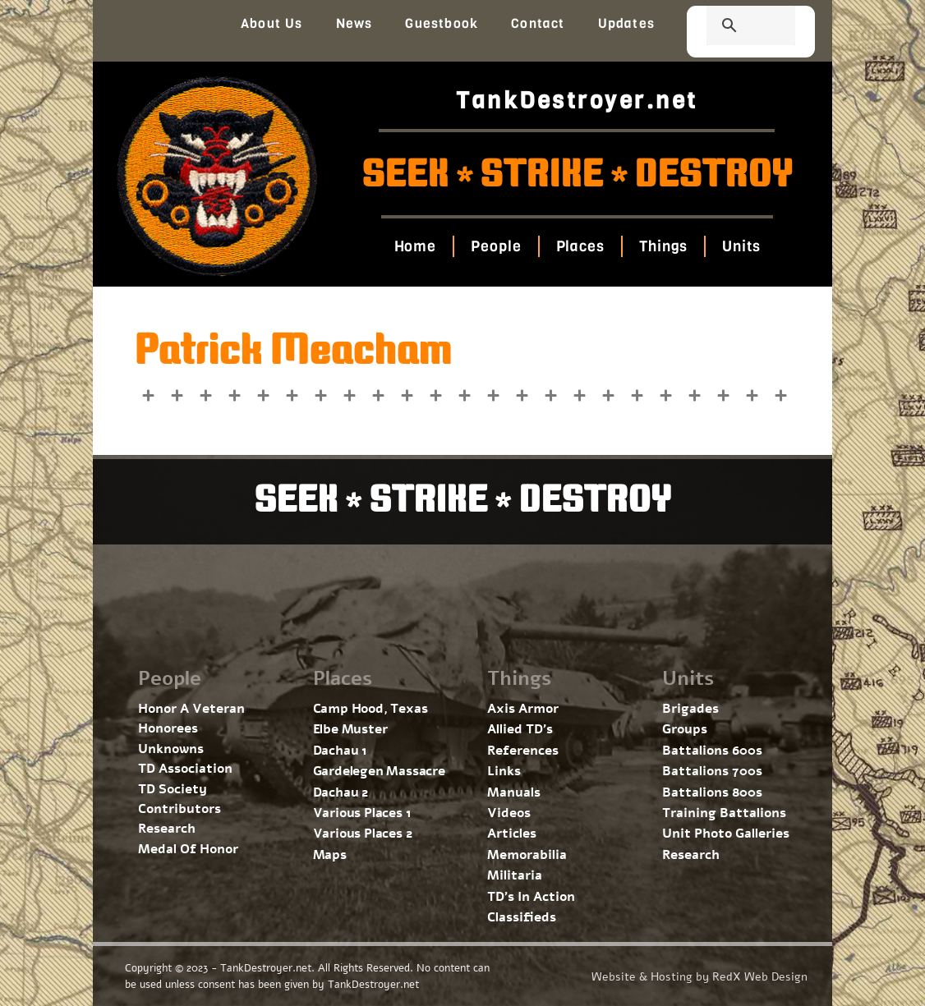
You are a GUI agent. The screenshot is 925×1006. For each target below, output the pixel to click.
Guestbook (441, 23)
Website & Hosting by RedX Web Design (699, 977)
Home (414, 246)
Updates (626, 23)
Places (579, 246)
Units (741, 246)
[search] (731, 27)
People (496, 246)
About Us (272, 23)
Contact (537, 23)
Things (663, 246)
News (354, 23)
